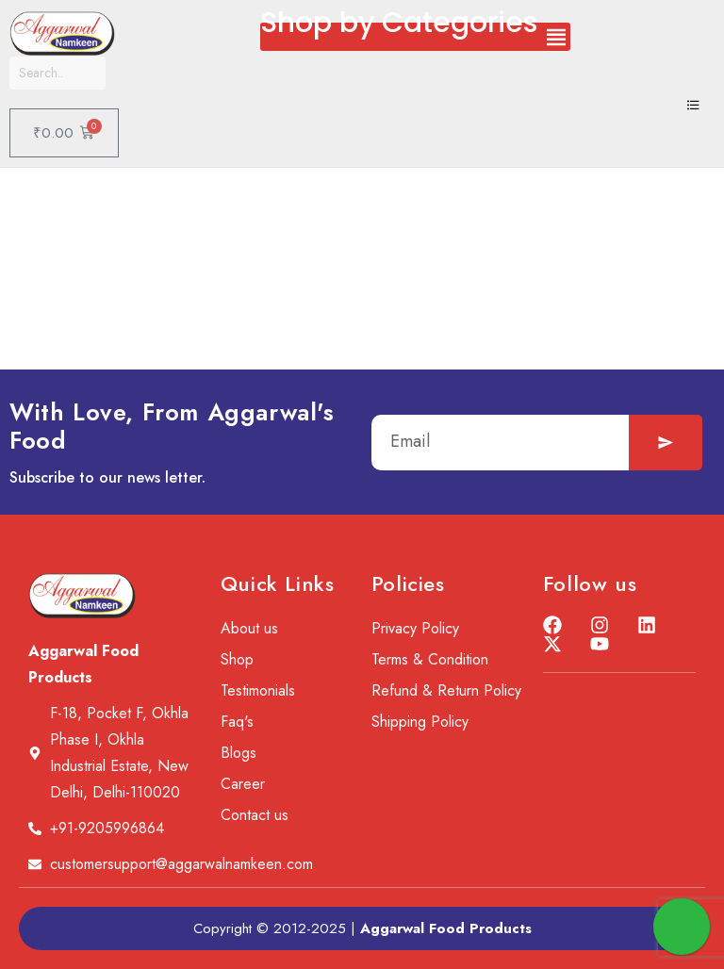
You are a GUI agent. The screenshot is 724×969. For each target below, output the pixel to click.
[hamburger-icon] (693, 106)
